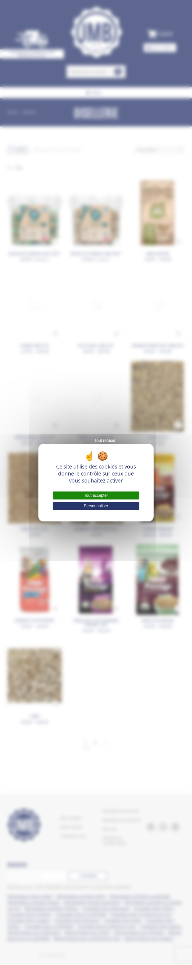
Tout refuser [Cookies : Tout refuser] (105, 440)
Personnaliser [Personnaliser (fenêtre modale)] (96, 506)
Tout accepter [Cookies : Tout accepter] (96, 495)
